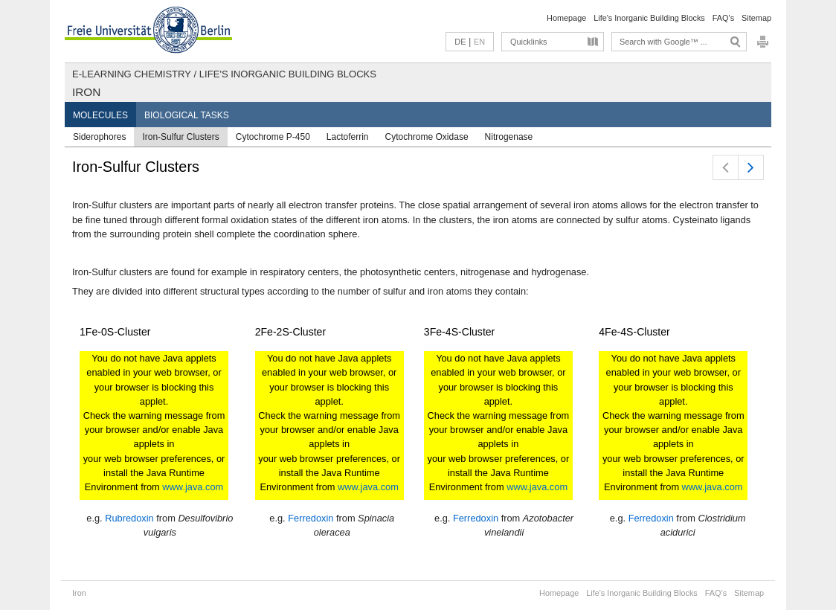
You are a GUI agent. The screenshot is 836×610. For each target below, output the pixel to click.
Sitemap (756, 17)
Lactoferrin (348, 137)
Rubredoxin (129, 518)
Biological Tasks (186, 115)
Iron (86, 92)
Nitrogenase (509, 137)
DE (460, 41)
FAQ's (723, 17)
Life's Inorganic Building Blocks (649, 17)
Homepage (566, 17)
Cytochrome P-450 (273, 137)
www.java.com (192, 486)
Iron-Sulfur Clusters (180, 137)
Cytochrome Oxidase (427, 137)
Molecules (100, 115)
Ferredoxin (310, 518)
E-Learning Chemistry (131, 74)
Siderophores (99, 137)
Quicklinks (528, 41)
